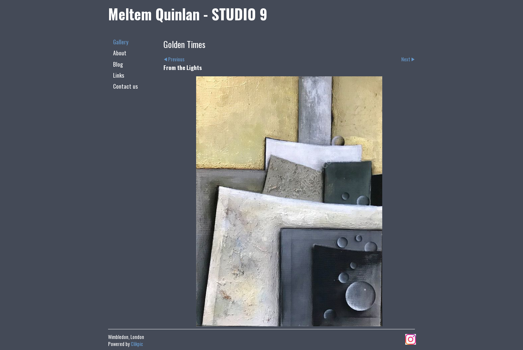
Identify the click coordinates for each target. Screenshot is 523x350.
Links (118, 75)
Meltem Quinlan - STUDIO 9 (187, 13)
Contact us (125, 86)
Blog (118, 64)
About (119, 52)
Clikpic (137, 343)
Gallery (120, 41)
